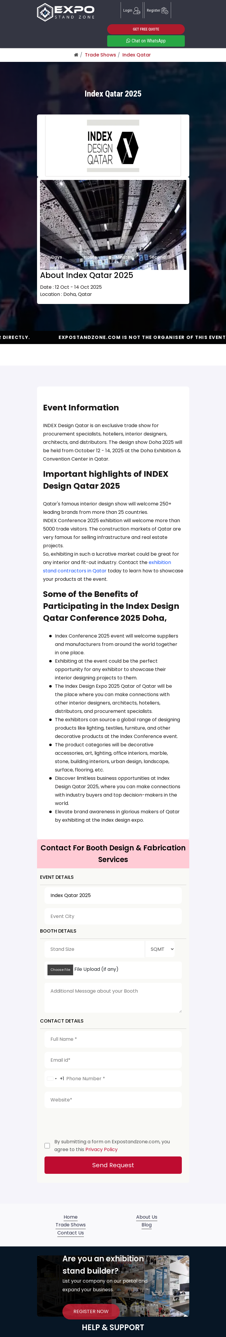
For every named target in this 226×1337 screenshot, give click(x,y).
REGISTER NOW (91, 1311)
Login (131, 10)
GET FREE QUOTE (146, 29)
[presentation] (89, 1121)
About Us (146, 1217)
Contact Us (70, 1232)
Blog (147, 1224)
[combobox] (54, 1079)
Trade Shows (100, 54)
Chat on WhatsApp (146, 41)
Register (157, 10)
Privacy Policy (101, 1149)
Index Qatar (136, 54)
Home (71, 1217)
